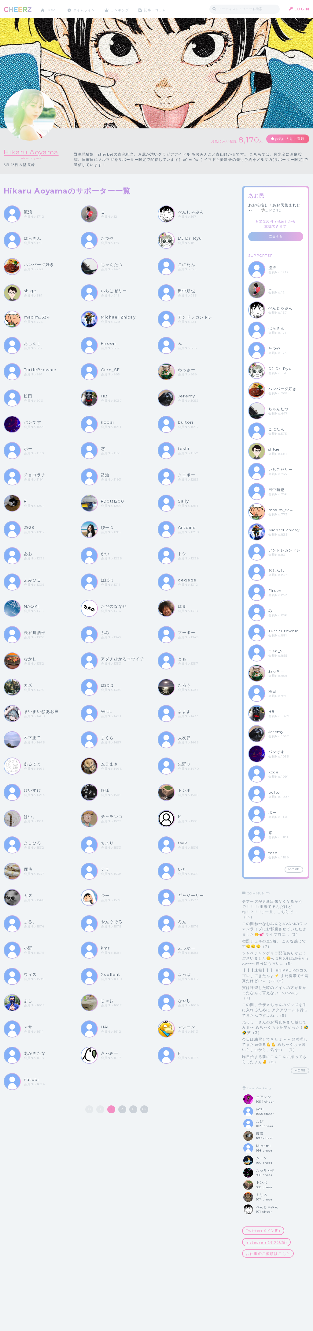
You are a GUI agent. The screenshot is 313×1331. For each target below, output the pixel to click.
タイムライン (87, 9)
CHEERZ (17, 9)
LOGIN (301, 9)
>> (144, 1109)
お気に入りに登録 (287, 139)
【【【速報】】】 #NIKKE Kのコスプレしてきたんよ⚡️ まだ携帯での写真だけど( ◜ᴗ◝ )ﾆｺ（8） (275, 975)
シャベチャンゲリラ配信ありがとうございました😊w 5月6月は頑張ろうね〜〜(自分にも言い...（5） (275, 958)
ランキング (126, 9)
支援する (276, 236)
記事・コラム (163, 9)
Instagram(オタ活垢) (266, 1242)
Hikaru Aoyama (34, 151)
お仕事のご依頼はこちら (268, 1253)
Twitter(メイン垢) (263, 1230)
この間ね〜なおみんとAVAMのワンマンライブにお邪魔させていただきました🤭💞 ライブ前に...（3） (274, 928)
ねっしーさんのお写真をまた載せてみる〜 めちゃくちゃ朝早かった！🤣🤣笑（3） (275, 1027)
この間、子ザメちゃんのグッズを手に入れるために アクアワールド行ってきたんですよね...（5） (275, 1009)
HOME (53, 9)
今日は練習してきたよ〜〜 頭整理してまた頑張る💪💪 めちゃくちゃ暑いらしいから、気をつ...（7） (275, 1044)
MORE (275, 210)
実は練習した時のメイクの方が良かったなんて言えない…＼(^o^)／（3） (274, 992)
